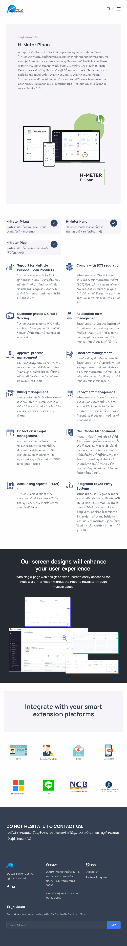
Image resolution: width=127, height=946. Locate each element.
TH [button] (109, 8)
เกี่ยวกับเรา (92, 872)
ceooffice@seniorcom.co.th (63, 893)
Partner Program (96, 877)
